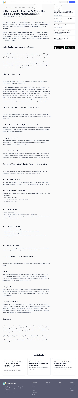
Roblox (40, 2)
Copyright (71, 388)
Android (33, 386)
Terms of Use (72, 386)
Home (31, 2)
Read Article (7, 373)
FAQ (48, 2)
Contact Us (72, 390)
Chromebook (34, 392)
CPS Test (44, 2)
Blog (51, 2)
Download (72, 2)
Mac (33, 388)
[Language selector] (63, 2)
